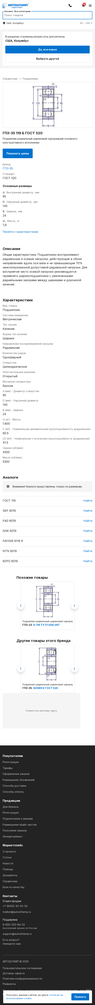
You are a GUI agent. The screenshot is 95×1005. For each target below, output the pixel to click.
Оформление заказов (16, 773)
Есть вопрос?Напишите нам (12, 941)
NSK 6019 (9, 531)
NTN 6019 (10, 551)
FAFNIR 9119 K (13, 541)
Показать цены (17, 153)
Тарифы (7, 767)
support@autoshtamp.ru (17, 933)
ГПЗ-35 (8, 168)
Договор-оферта (14, 973)
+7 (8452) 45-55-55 (15, 906)
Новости (8, 863)
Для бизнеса (10, 806)
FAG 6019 (9, 520)
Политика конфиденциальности (22, 978)
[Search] (44, 15)
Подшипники (30, 78)
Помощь (8, 869)
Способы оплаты (13, 791)
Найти (87, 500)
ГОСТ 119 (9, 500)
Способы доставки (14, 785)
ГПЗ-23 (27, 624)
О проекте (9, 851)
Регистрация (11, 761)
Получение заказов (15, 830)
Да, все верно (47, 49)
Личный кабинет (13, 836)
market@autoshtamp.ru (17, 911)
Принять (80, 996)
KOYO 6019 (10, 561)
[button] (86, 23)
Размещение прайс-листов (20, 824)
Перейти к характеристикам (20, 231)
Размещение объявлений (18, 779)
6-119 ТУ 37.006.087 (46, 624)
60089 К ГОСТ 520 (45, 688)
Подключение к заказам (18, 818)
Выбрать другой (47, 58)
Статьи (7, 857)
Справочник (10, 881)
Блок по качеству (13, 887)
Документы (10, 875)
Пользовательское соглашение (22, 968)
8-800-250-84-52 (47, 926)
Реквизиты (9, 983)
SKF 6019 (9, 510)
